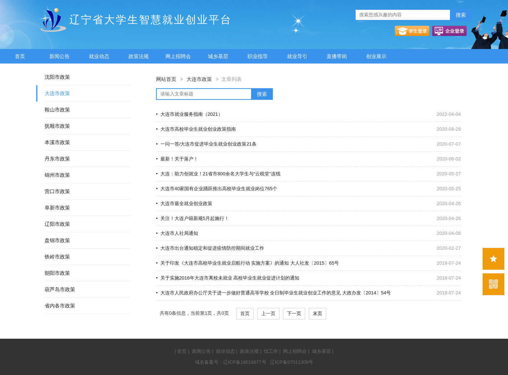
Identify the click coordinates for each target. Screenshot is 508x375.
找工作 (271, 351)
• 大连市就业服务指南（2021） (189, 114)
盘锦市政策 (57, 240)
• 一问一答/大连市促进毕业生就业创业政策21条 (206, 144)
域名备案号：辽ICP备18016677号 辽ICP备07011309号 (254, 362)
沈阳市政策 (57, 77)
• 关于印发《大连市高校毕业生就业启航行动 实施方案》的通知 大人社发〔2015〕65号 (247, 263)
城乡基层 (218, 56)
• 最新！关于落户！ (177, 159)
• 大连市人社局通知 (177, 233)
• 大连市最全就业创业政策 (184, 203)
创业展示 (376, 56)
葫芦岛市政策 (60, 289)
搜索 (461, 15)
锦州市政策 (57, 175)
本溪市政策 (57, 142)
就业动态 (99, 56)
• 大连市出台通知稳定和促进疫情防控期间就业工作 (210, 248)
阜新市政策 (57, 208)
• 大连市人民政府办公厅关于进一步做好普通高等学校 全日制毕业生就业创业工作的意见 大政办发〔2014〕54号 (273, 292)
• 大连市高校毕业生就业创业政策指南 (196, 129)
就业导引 (297, 56)
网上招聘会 (178, 56)
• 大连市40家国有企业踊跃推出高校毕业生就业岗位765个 (216, 188)
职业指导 (257, 56)
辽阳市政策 (57, 224)
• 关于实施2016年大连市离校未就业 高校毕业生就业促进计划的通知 (227, 278)
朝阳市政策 (57, 273)
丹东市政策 (57, 159)
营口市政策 (57, 191)
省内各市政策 (60, 306)
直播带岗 (337, 56)
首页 (20, 56)
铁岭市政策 (57, 257)
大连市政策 (57, 93)
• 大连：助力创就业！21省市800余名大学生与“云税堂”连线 (218, 173)
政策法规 (138, 56)
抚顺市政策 (57, 126)
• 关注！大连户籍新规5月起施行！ (192, 218)
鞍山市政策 (57, 110)
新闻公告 (59, 56)
